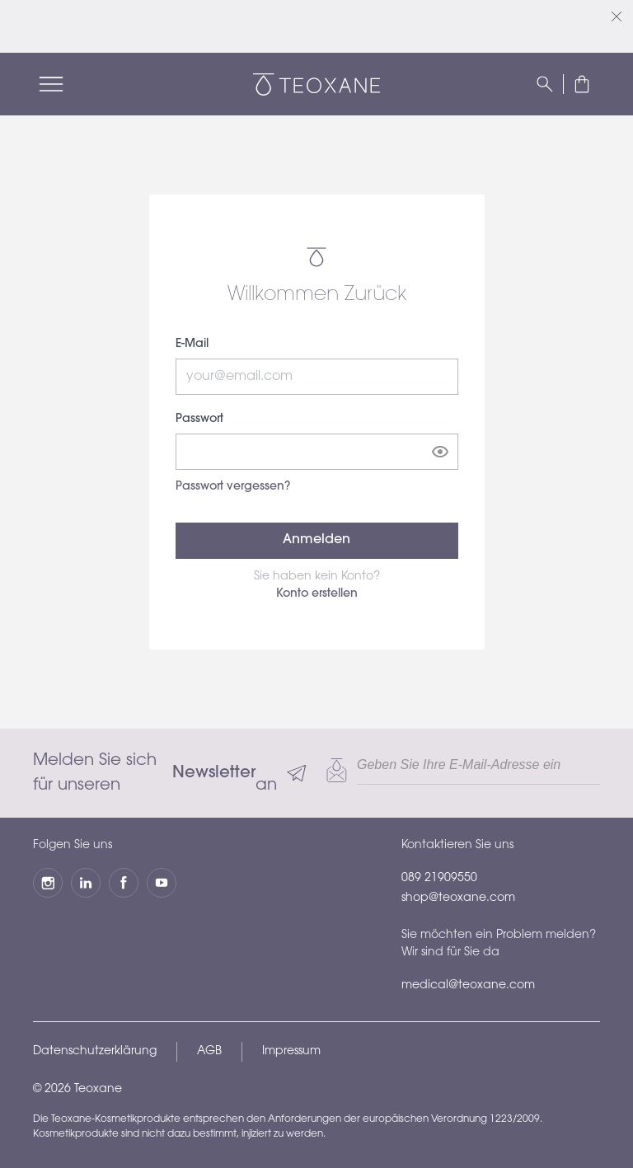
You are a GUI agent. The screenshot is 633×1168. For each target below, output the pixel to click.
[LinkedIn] (86, 883)
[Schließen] (616, 16)
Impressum (291, 1052)
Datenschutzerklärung (95, 1052)
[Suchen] (545, 84)
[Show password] (440, 452)
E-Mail (192, 344)
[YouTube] (161, 883)
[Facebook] (123, 883)
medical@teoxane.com (468, 986)
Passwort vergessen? (233, 487)
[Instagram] (48, 883)
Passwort (199, 419)
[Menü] (51, 84)
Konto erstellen (317, 594)
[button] (582, 84)
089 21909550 (439, 878)
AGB (209, 1052)
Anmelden (316, 539)
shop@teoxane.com (458, 898)
